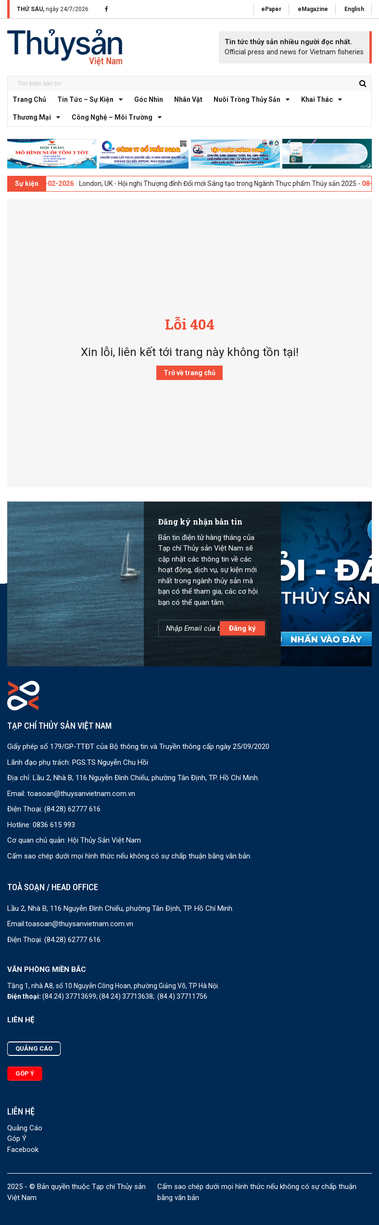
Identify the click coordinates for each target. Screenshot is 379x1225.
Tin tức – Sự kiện (92, 100)
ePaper (271, 9)
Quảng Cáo (24, 1128)
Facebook (22, 1149)
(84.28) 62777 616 (72, 809)
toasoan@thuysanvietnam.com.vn (81, 793)
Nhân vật (188, 99)
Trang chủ (29, 99)
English (354, 9)
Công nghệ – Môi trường (119, 117)
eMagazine (313, 9)
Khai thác (324, 100)
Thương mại (39, 117)
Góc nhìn (148, 99)
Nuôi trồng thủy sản (254, 100)
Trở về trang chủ (189, 373)
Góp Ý (16, 1138)
